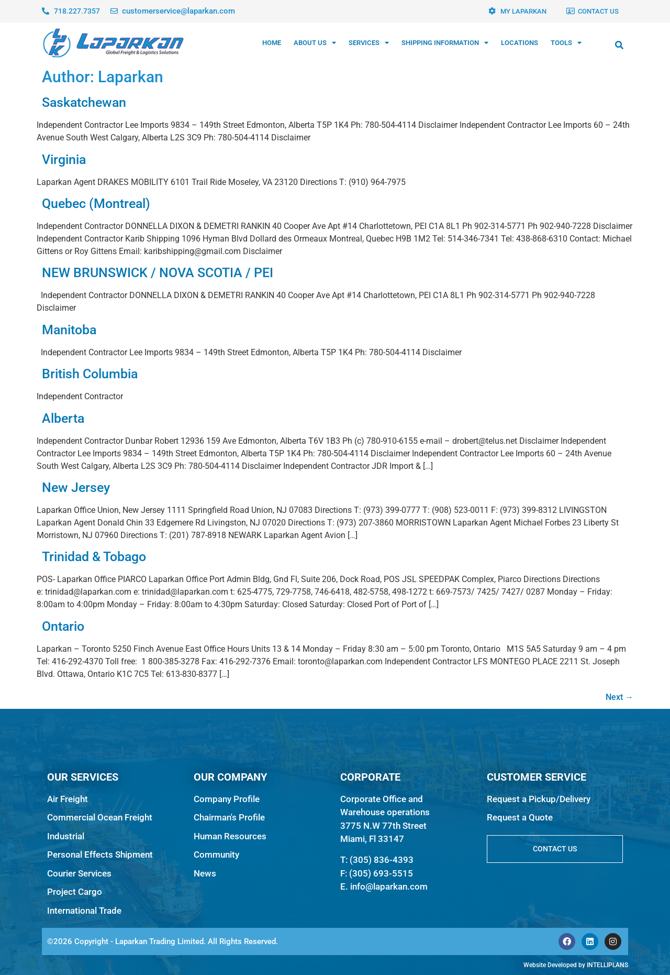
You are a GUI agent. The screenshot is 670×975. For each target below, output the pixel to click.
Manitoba (69, 329)
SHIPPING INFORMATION (444, 42)
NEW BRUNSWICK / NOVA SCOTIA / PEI (157, 272)
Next (619, 697)
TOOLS (566, 42)
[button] (619, 45)
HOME (271, 43)
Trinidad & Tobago (94, 556)
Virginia (64, 159)
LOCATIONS (519, 43)
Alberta (63, 418)
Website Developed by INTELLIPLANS (575, 965)
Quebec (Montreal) (96, 203)
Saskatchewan (84, 102)
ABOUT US (315, 42)
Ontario (63, 626)
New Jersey (76, 487)
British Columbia (90, 373)
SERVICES (369, 42)
